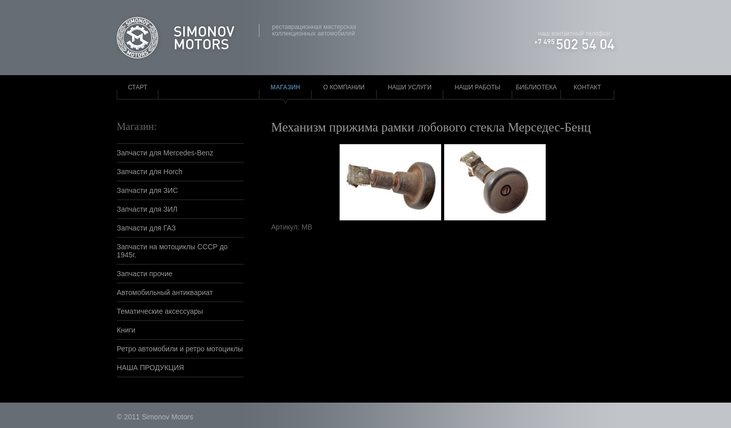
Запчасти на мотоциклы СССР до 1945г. (172, 251)
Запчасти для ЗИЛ (147, 209)
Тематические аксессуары (160, 311)
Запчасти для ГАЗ (146, 228)
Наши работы (478, 87)
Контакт (587, 87)
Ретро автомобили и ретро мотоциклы (180, 349)
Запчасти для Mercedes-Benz (165, 153)
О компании (343, 87)
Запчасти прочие (145, 274)
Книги (126, 330)
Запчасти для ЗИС (147, 190)
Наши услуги (409, 87)
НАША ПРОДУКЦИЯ (150, 368)
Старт (137, 87)
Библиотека (536, 87)
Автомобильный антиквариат (165, 292)
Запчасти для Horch (149, 172)
